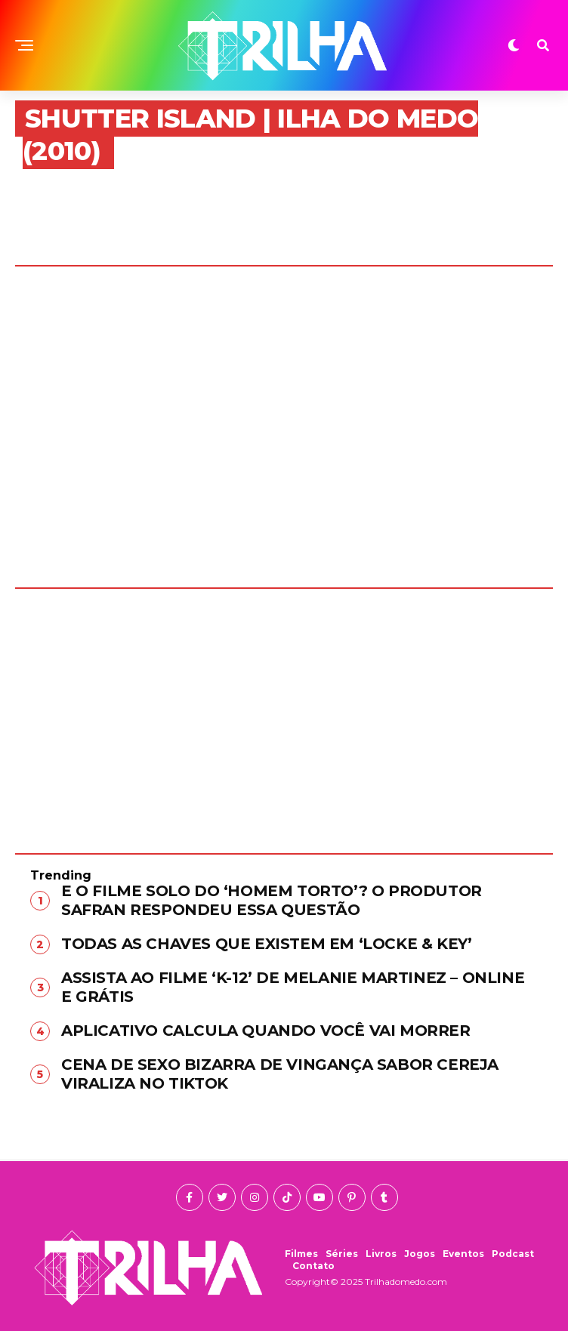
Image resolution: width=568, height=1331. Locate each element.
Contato (313, 1265)
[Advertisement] (284, 709)
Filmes (301, 1253)
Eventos (463, 1253)
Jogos (419, 1253)
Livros (381, 1253)
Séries (342, 1253)
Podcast (513, 1253)
